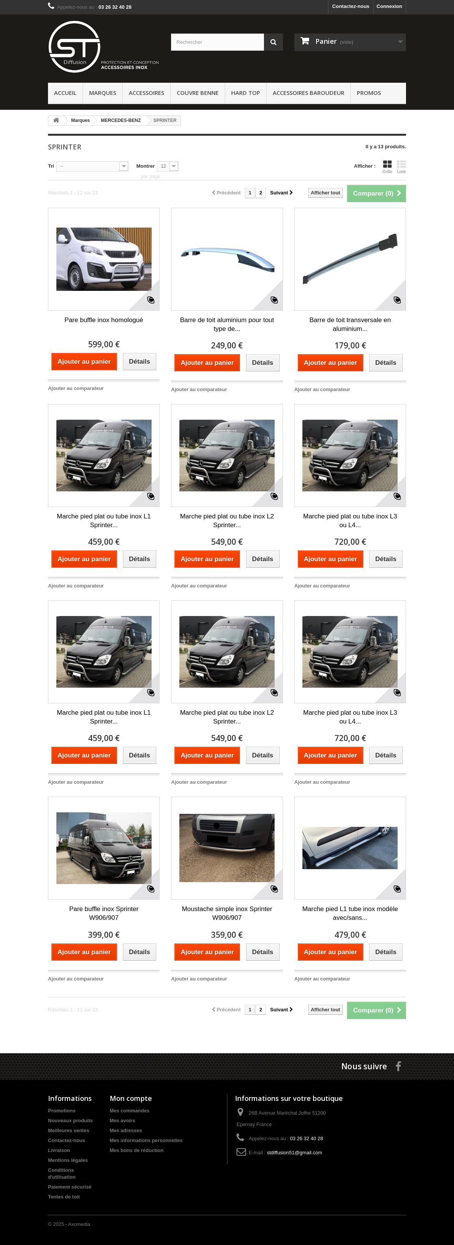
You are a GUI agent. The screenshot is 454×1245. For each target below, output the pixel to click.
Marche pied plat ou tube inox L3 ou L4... (350, 521)
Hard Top (245, 92)
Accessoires (146, 92)
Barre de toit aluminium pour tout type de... (227, 324)
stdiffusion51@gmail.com (294, 1152)
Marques (102, 92)
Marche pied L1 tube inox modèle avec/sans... (350, 913)
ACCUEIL (65, 92)
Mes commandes (130, 1110)
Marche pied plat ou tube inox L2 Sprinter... (227, 521)
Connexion (389, 6)
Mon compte (131, 1098)
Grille (387, 167)
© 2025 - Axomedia (69, 1224)
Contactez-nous (350, 6)
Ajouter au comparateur (76, 388)
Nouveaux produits (70, 1120)
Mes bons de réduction (137, 1150)
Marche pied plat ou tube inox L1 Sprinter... (104, 521)
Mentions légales (68, 1160)
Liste (401, 167)
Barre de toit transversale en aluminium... (350, 324)
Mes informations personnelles (146, 1140)
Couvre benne (198, 92)
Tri (51, 166)
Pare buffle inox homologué (103, 320)
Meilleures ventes (68, 1130)
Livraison (59, 1150)
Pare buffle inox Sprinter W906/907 (104, 913)
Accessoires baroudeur (308, 92)
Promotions (61, 1110)
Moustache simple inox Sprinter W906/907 (227, 913)
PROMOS (369, 92)
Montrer (145, 166)
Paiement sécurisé (69, 1187)
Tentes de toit (64, 1197)
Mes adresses (126, 1130)
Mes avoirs (122, 1120)
